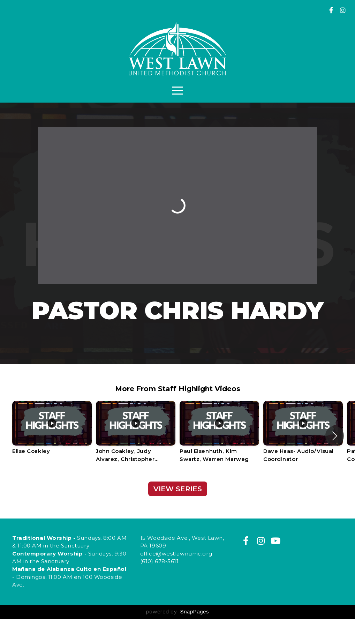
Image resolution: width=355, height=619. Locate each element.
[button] (334, 435)
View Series (177, 489)
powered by (177, 612)
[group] (52, 432)
